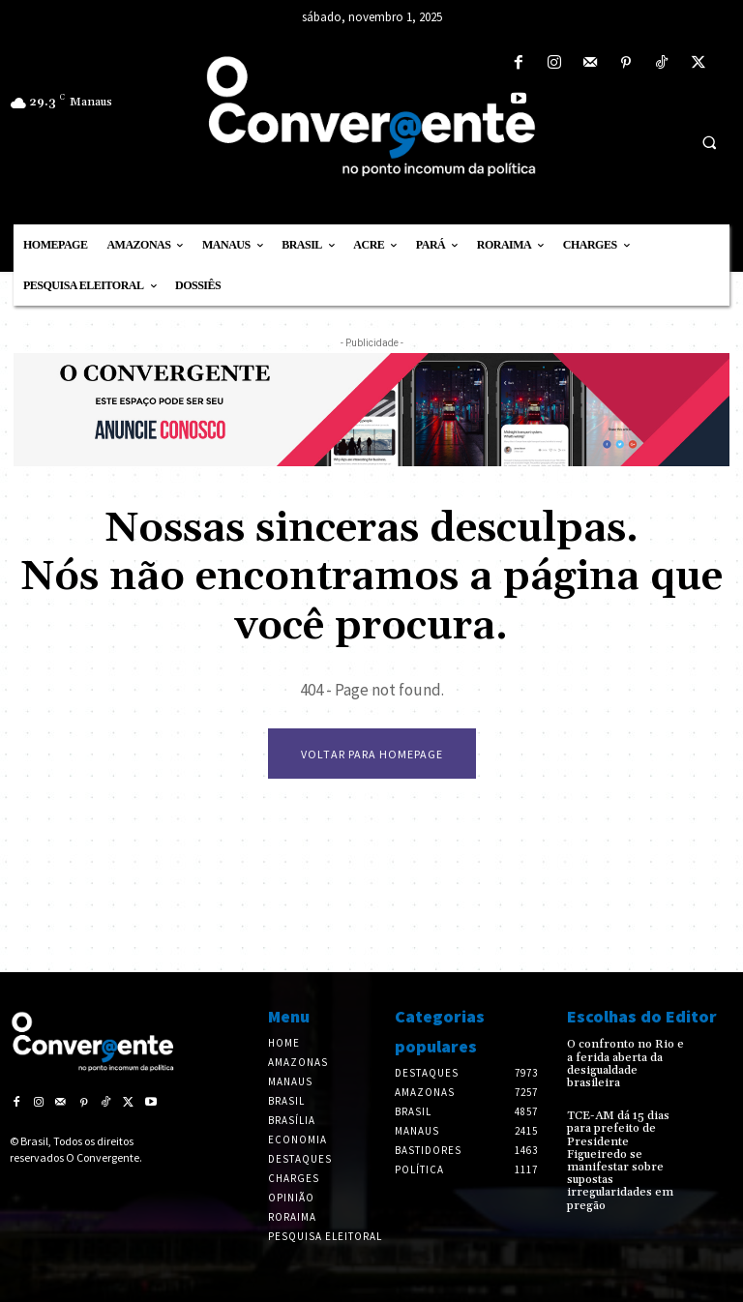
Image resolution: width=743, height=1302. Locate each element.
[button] (709, 142)
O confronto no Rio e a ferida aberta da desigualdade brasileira (625, 1063)
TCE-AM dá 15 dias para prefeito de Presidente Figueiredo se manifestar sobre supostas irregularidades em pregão (620, 1160)
